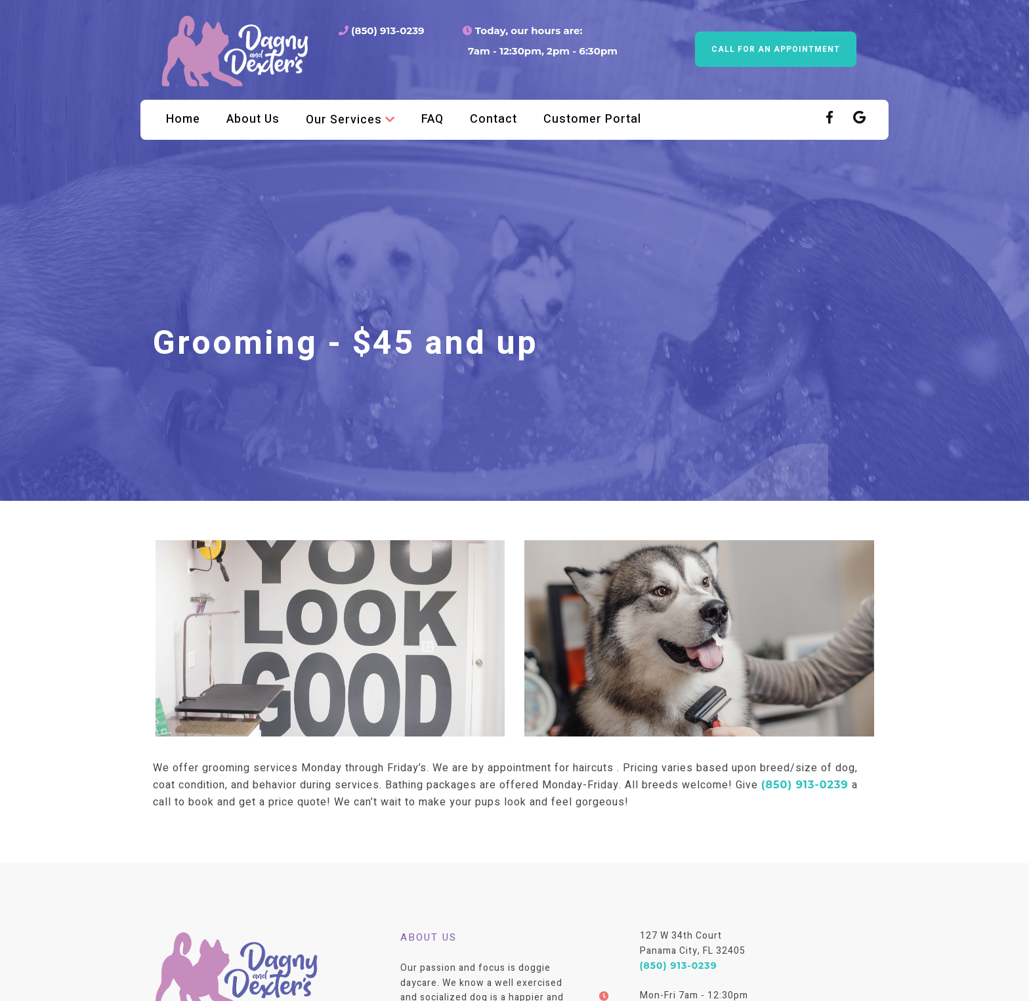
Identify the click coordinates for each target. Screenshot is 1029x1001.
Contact (493, 119)
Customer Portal (592, 119)
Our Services (350, 119)
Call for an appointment (775, 49)
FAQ (432, 119)
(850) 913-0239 (382, 30)
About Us (253, 119)
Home (183, 119)
